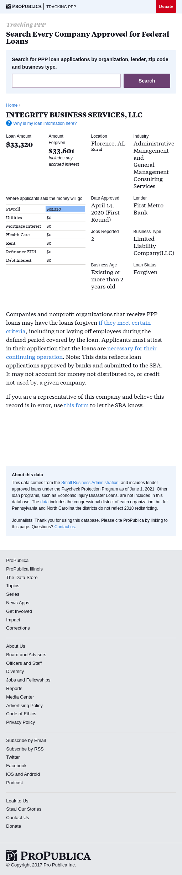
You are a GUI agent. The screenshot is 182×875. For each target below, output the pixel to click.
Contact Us (17, 817)
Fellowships (38, 680)
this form (76, 405)
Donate (166, 6)
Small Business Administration (90, 482)
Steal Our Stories (23, 809)
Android (32, 774)
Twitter (13, 757)
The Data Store (21, 577)
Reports (14, 688)
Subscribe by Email (26, 740)
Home (11, 105)
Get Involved (19, 611)
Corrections (18, 628)
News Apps (17, 602)
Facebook (16, 765)
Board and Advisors (26, 654)
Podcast (14, 782)
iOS (10, 774)
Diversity (15, 671)
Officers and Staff (24, 663)
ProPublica (17, 560)
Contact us (64, 526)
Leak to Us (17, 801)
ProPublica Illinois (24, 569)
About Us (15, 646)
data (44, 501)
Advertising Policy (24, 705)
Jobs (11, 680)
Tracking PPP (61, 7)
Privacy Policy (20, 722)
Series (12, 594)
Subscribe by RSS (25, 749)
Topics (12, 585)
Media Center (20, 697)
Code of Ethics (21, 713)
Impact (13, 619)
